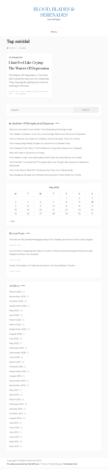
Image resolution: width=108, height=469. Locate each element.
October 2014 (16, 413)
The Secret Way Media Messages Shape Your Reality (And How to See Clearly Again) (51, 239)
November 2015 (17, 385)
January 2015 (15, 409)
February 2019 (16, 348)
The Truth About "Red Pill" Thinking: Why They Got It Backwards (41, 170)
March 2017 (15, 362)
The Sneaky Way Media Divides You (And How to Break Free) (39, 143)
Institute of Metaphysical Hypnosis (33, 123)
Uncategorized (15, 57)
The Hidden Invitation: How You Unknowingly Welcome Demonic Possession (47, 134)
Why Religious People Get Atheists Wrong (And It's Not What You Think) (45, 175)
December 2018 (17, 352)
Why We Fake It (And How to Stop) (26, 152)
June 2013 (14, 437)
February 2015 (16, 404)
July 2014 (13, 423)
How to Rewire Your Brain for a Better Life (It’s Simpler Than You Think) (44, 139)
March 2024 (15, 324)
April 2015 (14, 394)
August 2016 (15, 376)
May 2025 (14, 310)
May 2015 (14, 390)
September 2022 (17, 329)
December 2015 (17, 380)
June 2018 (14, 357)
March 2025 (15, 320)
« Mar (12, 221)
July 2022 (14, 338)
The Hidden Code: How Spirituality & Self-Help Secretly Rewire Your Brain (45, 157)
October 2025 (16, 301)
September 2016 (17, 371)
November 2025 (17, 296)
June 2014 (14, 427)
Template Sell (70, 464)
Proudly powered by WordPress (23, 464)
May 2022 (14, 343)
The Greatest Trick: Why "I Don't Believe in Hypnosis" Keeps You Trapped (45, 148)
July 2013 (13, 432)
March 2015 (15, 399)
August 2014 (15, 418)
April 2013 (14, 446)
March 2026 (15, 291)
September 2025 (17, 306)
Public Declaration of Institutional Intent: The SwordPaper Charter (42, 265)
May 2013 (14, 441)
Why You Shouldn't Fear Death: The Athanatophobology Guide (40, 129)
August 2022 (15, 334)
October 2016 (16, 366)
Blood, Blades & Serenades (54, 12)
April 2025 (14, 315)
